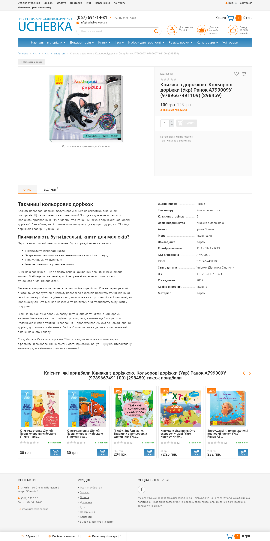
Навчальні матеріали (46, 42)
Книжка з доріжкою (179, 140)
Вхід (229, 2)
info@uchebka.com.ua (94, 22)
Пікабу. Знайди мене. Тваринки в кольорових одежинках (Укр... (130, 433)
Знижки (48, 2)
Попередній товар (31, 62)
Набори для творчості (144, 42)
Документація (80, 42)
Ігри (118, 42)
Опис (27, 189)
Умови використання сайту (34, 7)
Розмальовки (179, 42)
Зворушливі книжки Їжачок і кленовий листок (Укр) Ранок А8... (227, 433)
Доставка (76, 2)
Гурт (88, 2)
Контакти (119, 2)
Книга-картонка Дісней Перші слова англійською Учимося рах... (85, 433)
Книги (102, 42)
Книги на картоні (182, 136)
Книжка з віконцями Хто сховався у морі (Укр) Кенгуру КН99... (177, 433)
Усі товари (230, 42)
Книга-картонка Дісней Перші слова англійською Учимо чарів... (38, 433)
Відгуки (51, 189)
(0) (29, 443)
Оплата (61, 2)
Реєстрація (245, 2)
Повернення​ (102, 2)
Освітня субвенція (29, 2)
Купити (190, 123)
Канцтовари (206, 42)
